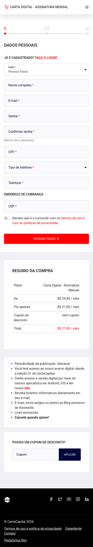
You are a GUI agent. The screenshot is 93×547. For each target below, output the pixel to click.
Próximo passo (46, 239)
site (27, 388)
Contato (10, 533)
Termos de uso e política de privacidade (32, 529)
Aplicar (69, 454)
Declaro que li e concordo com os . (48, 220)
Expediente (73, 529)
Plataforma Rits (15, 540)
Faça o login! (46, 58)
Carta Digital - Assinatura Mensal (36, 7)
